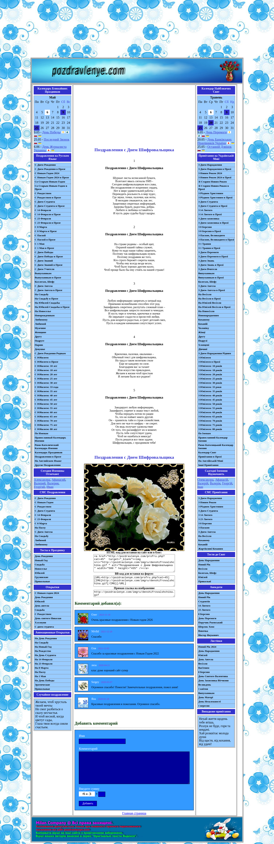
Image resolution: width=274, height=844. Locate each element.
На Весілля (204, 294)
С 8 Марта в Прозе (46, 231)
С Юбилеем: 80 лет (46, 429)
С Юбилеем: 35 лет (46, 391)
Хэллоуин (40, 622)
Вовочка (203, 630)
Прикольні (204, 581)
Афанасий (58, 479)
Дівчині (202, 349)
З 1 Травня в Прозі (209, 248)
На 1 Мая (40, 676)
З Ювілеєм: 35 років (210, 391)
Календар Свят (207, 452)
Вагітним (203, 667)
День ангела (42, 605)
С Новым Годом (44, 502)
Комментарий (88, 748)
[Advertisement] (137, 30)
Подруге (39, 340)
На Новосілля (206, 311)
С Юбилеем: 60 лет (46, 412)
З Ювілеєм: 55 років (210, 408)
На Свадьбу (42, 294)
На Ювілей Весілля (209, 302)
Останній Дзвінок (219, 146)
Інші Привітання (208, 465)
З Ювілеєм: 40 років (210, 395)
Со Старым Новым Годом (50, 181)
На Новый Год (43, 646)
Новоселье (41, 568)
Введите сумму (89, 788)
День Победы (51, 132)
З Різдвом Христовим (210, 193)
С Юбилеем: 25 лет (46, 378)
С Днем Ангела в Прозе (48, 290)
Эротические (42, 684)
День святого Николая (48, 618)
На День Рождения (46, 638)
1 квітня (203, 688)
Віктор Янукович (208, 635)
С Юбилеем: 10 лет (46, 365)
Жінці (201, 332)
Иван (50, 487)
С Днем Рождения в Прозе (50, 168)
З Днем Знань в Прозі (210, 264)
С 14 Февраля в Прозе (48, 214)
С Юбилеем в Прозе (46, 361)
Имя (82, 735)
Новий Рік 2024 (207, 646)
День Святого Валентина (213, 676)
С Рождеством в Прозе (48, 197)
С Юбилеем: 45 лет (46, 399)
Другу (38, 336)
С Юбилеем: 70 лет (46, 420)
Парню (39, 344)
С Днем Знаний (44, 260)
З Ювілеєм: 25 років (210, 378)
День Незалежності (209, 701)
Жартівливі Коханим (210, 548)
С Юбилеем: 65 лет (46, 416)
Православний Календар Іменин (212, 439)
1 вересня (203, 705)
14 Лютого (204, 605)
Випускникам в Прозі (211, 277)
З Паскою (203, 527)
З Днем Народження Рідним (214, 353)
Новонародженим (208, 315)
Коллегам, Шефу (45, 281)
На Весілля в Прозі (209, 298)
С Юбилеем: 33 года (46, 387)
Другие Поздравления (48, 465)
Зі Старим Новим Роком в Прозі (213, 187)
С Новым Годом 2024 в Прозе (52, 177)
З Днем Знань (206, 260)
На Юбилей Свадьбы (47, 302)
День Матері (205, 697)
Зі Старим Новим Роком (212, 181)
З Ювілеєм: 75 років (210, 424)
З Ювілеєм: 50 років (210, 403)
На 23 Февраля (43, 663)
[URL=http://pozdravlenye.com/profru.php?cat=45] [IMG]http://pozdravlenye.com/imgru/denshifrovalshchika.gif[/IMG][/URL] (134, 581)
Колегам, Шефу (207, 281)
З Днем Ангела (207, 285)
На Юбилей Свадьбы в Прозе (52, 306)
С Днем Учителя (44, 269)
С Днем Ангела (44, 285)
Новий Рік (204, 564)
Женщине (40, 332)
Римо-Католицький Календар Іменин (215, 446)
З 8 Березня (205, 226)
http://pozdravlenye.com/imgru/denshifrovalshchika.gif (134, 593)
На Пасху (40, 527)
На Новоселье (43, 311)
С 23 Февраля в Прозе (48, 222)
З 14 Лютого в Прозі (210, 214)
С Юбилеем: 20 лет (46, 374)
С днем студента (44, 626)
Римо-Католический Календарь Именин (47, 446)
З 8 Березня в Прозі (209, 231)
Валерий (40, 483)
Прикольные (42, 581)
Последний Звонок (56, 139)
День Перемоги (216, 132)
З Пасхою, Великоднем (211, 235)
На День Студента (45, 655)
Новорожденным (45, 315)
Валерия (53, 483)
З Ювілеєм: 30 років (210, 382)
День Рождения (44, 556)
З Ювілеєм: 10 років (210, 365)
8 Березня (204, 614)
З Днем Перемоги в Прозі (213, 256)
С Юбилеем (42, 357)
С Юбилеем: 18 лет (46, 370)
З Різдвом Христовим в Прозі (215, 197)
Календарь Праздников (48, 452)
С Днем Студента (45, 201)
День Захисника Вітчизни (213, 680)
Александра (42, 479)
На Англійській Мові (210, 460)
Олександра (205, 479)
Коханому (204, 319)
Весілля (202, 568)
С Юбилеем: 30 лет (46, 382)
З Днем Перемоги (208, 252)
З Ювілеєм (204, 357)
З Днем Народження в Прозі (214, 168)
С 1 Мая (39, 243)
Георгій (227, 483)
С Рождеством (43, 193)
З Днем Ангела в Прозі (211, 290)
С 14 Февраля (43, 210)
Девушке (40, 349)
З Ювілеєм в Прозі (209, 361)
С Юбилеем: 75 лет (46, 424)
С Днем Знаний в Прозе (49, 264)
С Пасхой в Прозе (45, 239)
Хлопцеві (203, 344)
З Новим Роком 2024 (210, 173)
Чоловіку (203, 328)
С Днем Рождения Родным (50, 353)
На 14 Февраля (43, 659)
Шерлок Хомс (206, 626)
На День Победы (44, 680)
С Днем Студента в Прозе (50, 205)
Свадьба (40, 564)
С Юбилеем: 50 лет (46, 403)
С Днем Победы (44, 252)
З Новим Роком (207, 502)
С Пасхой (40, 235)
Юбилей (40, 572)
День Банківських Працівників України (214, 141)
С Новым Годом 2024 (47, 173)
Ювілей (202, 577)
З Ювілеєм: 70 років (210, 420)
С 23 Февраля (43, 218)
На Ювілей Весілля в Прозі (214, 306)
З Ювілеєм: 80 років (210, 429)
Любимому (41, 319)
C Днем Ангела (44, 531)
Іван (200, 487)
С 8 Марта (41, 226)
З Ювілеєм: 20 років (210, 374)
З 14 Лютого (205, 210)
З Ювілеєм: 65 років (210, 416)
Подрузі (202, 340)
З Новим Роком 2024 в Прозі (214, 177)
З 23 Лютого (205, 519)
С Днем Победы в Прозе (49, 256)
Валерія (215, 483)
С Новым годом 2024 (47, 592)
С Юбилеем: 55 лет (46, 408)
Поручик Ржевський (210, 622)
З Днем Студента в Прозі (212, 205)
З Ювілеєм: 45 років (210, 399)
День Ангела (205, 659)
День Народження (208, 560)
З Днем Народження (210, 164)
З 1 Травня (204, 243)
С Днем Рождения (45, 164)
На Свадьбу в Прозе (46, 298)
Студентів (204, 601)
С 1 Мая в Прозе (44, 248)
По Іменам (204, 433)
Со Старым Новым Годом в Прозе (51, 187)
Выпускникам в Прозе (48, 277)
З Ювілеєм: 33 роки (209, 387)
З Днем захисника (208, 218)
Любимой (40, 323)
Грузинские (41, 577)
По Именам (41, 433)
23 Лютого (204, 609)
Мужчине (40, 328)
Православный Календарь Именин (50, 439)
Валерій (202, 483)
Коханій (202, 323)
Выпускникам (43, 273)
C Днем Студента (45, 510)
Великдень (204, 684)
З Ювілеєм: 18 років (210, 370)
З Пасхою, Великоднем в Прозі (216, 239)
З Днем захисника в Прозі (213, 222)
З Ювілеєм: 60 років (210, 412)
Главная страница (134, 813)
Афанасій (221, 479)
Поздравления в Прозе (48, 456)
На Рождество (43, 650)
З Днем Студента (208, 201)
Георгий (39, 487)
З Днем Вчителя (207, 269)
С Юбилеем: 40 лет (46, 395)
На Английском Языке (48, 460)
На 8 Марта (42, 667)
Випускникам (206, 273)
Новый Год (41, 560)
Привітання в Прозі (210, 456)
